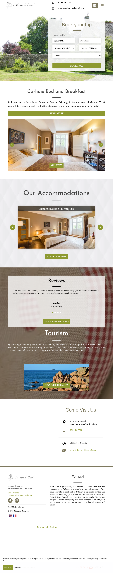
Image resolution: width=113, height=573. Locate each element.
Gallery (56, 165)
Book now (76, 65)
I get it (7, 567)
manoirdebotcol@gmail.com (71, 8)
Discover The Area (56, 385)
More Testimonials (56, 321)
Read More (56, 113)
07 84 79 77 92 (64, 2)
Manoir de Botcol (47, 527)
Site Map (21, 507)
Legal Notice (12, 507)
